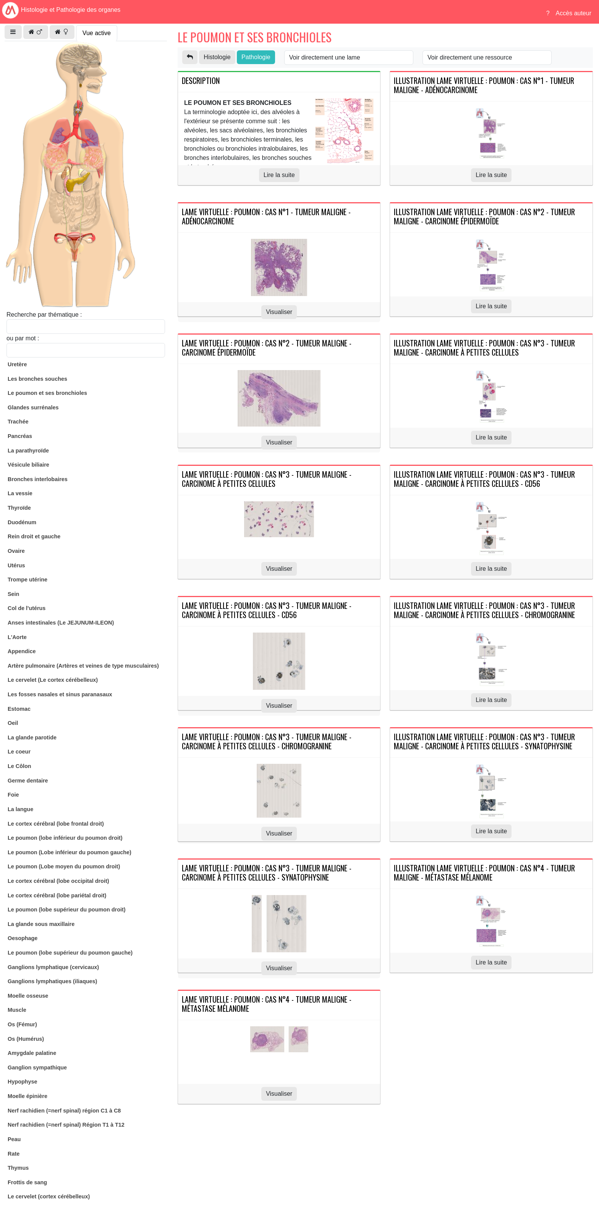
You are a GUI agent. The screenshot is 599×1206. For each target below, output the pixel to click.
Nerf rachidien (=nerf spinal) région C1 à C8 (64, 1111)
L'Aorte (17, 637)
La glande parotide (32, 737)
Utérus (16, 565)
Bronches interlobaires (38, 479)
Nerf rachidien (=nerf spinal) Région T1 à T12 (66, 1125)
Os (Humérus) (26, 1039)
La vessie (20, 493)
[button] (13, 32)
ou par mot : (22, 338)
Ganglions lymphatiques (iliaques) (52, 981)
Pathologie (255, 57)
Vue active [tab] (97, 33)
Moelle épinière (27, 1096)
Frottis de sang (27, 1182)
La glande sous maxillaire (41, 924)
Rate (13, 1154)
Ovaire (16, 551)
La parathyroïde (28, 451)
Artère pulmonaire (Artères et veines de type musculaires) (83, 666)
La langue (20, 809)
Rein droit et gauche (34, 536)
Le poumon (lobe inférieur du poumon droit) (65, 838)
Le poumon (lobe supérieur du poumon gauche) (70, 953)
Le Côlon (19, 766)
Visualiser (279, 312)
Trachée (18, 422)
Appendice (22, 651)
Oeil (13, 723)
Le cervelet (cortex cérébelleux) (49, 1196)
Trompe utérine (27, 579)
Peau (14, 1139)
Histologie (217, 57)
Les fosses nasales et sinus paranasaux (60, 694)
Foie (13, 795)
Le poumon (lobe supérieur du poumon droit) (67, 910)
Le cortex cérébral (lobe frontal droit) (56, 824)
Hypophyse (22, 1082)
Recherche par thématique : (44, 314)
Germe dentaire (28, 781)
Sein (13, 594)
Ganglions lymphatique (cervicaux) (53, 967)
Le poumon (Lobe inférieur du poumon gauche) (69, 852)
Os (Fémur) (22, 1024)
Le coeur (19, 752)
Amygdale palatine (32, 1053)
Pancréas (20, 436)
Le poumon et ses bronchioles (47, 393)
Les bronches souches (37, 379)
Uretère (17, 364)
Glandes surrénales (33, 407)
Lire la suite (279, 175)
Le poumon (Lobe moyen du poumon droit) (64, 866)
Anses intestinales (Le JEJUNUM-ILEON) (61, 623)
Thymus (18, 1168)
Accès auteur (573, 13)
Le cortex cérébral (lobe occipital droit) (58, 881)
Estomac (19, 709)
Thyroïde (19, 508)
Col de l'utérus (26, 608)
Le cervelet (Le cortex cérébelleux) (53, 680)
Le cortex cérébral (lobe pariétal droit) (57, 895)
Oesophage (22, 938)
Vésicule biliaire (28, 465)
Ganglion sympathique (37, 1067)
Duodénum (22, 522)
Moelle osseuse (28, 996)
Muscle (17, 1010)
